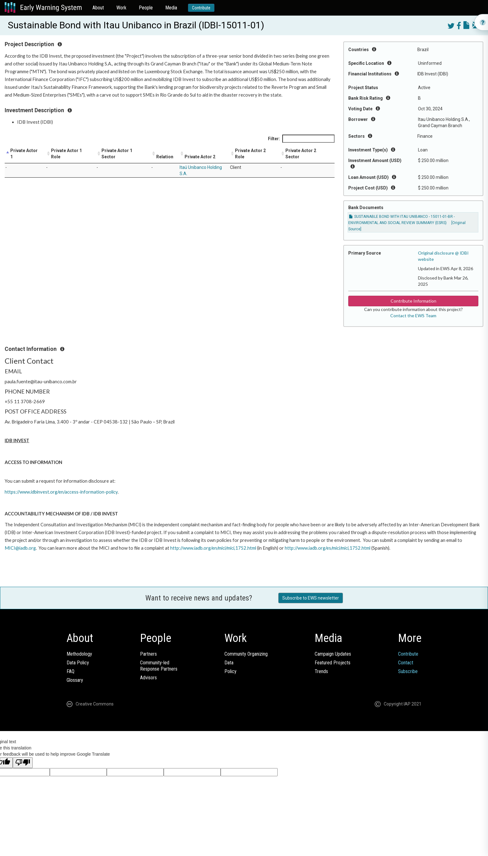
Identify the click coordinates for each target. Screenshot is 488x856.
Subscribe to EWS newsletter (310, 597)
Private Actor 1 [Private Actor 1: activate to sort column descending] (24, 153)
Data (228, 663)
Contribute (201, 7)
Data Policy (78, 663)
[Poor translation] (23, 762)
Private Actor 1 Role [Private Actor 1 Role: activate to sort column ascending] (66, 153)
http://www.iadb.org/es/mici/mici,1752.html (327, 548)
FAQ (70, 671)
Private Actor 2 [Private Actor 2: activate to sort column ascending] (200, 156)
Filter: (301, 139)
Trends (321, 671)
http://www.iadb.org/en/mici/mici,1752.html (213, 548)
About (98, 8)
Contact (405, 663)
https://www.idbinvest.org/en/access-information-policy (61, 492)
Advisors (148, 678)
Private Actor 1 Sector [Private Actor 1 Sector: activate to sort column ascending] (116, 153)
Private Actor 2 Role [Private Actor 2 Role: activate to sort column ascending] (250, 153)
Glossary (75, 680)
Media (171, 8)
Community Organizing (246, 654)
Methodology (79, 654)
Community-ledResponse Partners (158, 666)
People (146, 8)
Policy (230, 671)
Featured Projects (332, 663)
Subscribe (408, 671)
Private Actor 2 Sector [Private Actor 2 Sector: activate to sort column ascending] (300, 153)
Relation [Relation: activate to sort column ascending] (164, 156)
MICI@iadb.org (20, 548)
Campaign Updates (333, 654)
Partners (148, 654)
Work (121, 8)
